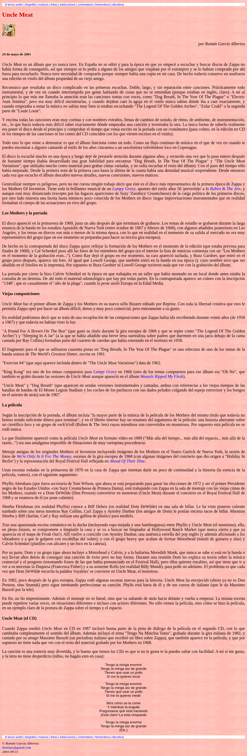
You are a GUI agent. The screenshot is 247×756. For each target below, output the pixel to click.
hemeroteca (102, 4)
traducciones (67, 4)
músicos (43, 4)
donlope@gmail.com (16, 747)
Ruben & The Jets (225, 188)
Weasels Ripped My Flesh (161, 376)
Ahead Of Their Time (127, 461)
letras (54, 4)
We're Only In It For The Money (44, 456)
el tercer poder (14, 4)
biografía (30, 4)
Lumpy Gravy (123, 188)
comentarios (85, 4)
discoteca (118, 4)
